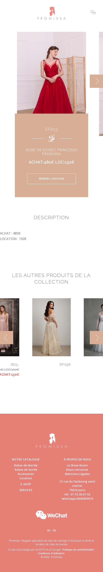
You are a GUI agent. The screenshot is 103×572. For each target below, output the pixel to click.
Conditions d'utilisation (51, 553)
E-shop (26, 484)
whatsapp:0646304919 (77, 498)
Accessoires (26, 474)
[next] (96, 81)
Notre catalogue (26, 459)
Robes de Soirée (26, 469)
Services (25, 490)
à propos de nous (77, 459)
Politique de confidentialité (78, 549)
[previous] (6, 337)
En (48, 530)
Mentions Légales (77, 474)
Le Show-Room (77, 465)
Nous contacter (77, 469)
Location (26, 478)
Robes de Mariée (25, 465)
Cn (54, 530)
